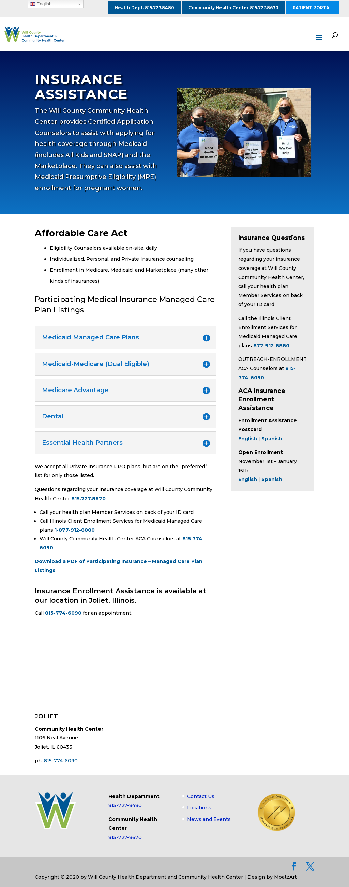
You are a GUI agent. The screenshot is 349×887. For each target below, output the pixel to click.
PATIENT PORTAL (312, 7)
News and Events (209, 819)
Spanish (271, 438)
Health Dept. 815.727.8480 (144, 7)
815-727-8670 (125, 837)
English (247, 479)
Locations (199, 808)
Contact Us (200, 796)
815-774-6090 (63, 613)
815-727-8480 (125, 805)
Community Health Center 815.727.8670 (233, 7)
